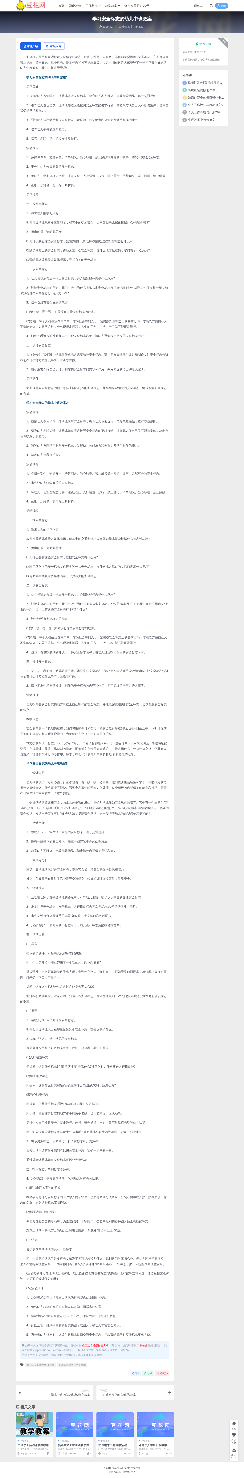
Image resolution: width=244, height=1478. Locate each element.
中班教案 (127, 26)
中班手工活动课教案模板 (33, 1445)
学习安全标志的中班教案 (40, 1365)
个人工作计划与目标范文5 (205, 105)
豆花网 (115, 1468)
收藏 (148, 1373)
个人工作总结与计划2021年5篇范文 (212, 112)
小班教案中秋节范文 (201, 120)
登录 (222, 5)
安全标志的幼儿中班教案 (72, 1365)
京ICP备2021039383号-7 (122, 1471)
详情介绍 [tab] (31, 46)
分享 (136, 1373)
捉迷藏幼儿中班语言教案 (73, 1445)
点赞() (162, 1373)
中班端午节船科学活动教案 (114, 1446)
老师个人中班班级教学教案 (154, 1446)
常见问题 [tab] (53, 46)
